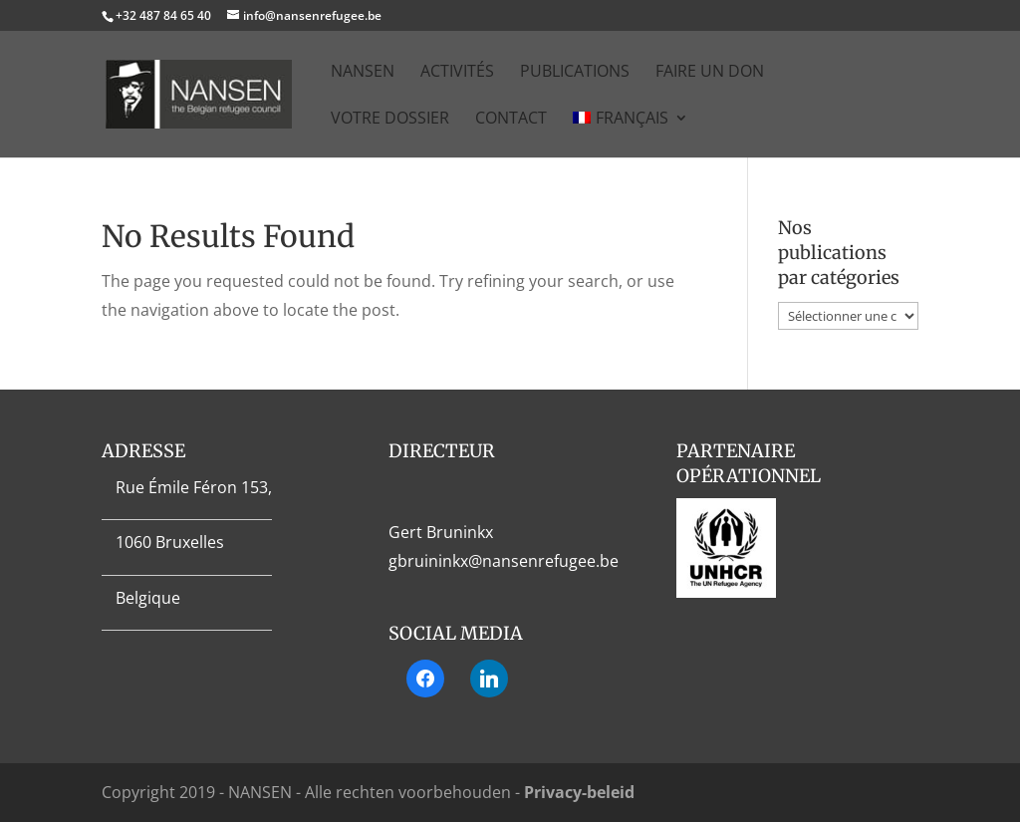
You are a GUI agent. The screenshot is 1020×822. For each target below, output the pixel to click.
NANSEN (362, 73)
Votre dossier (390, 120)
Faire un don (709, 73)
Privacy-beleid (579, 792)
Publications (575, 73)
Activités (457, 73)
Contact (511, 120)
